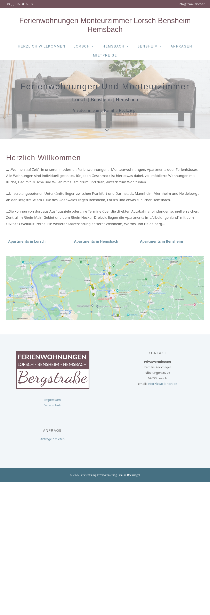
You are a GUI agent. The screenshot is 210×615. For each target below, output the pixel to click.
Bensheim (152, 46)
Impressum (52, 400)
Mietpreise (105, 55)
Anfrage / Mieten (52, 439)
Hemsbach (118, 46)
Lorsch (86, 46)
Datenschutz (52, 405)
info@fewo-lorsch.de (192, 4)
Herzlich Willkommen (41, 46)
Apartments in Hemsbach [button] (96, 241)
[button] (27, 241)
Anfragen (181, 46)
